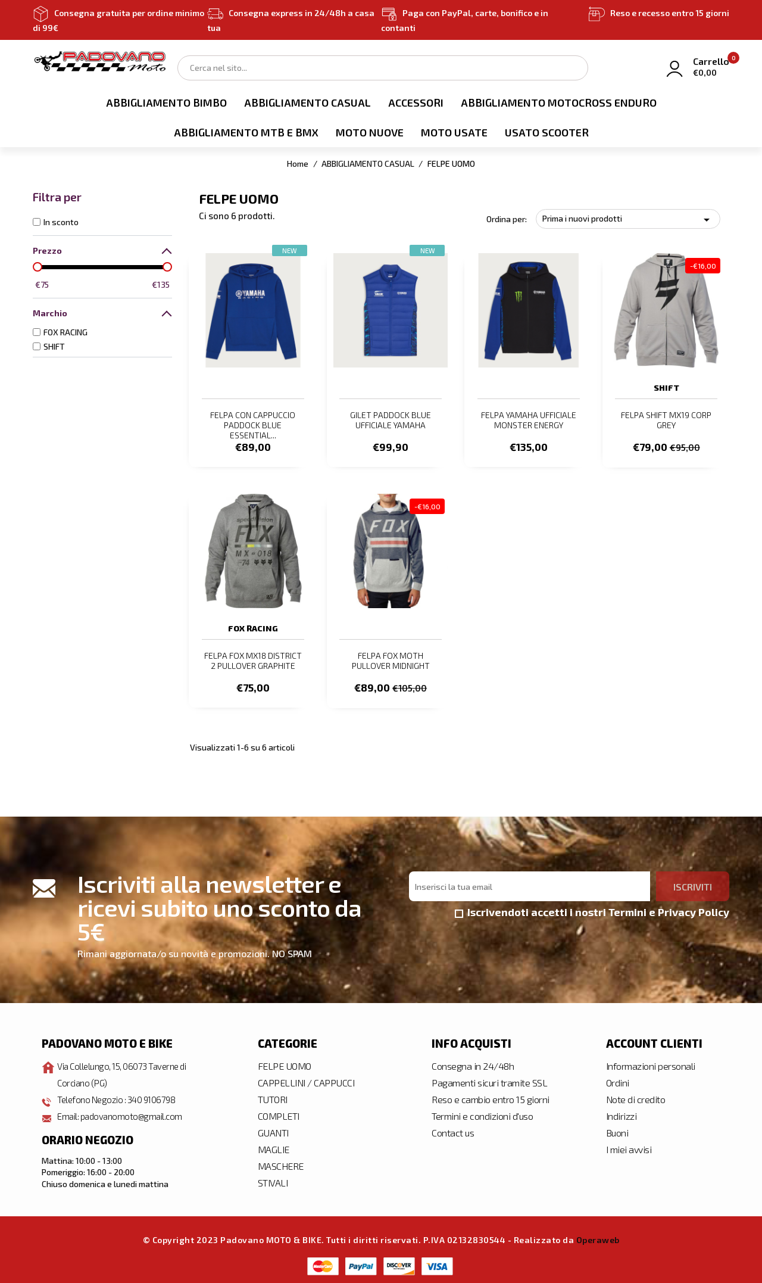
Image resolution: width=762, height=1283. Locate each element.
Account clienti (654, 1041)
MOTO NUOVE (370, 132)
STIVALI (273, 1180)
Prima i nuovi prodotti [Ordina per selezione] (628, 220)
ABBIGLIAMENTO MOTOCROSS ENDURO (559, 102)
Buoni (617, 1130)
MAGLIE (273, 1147)
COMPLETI (278, 1113)
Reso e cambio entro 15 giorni (490, 1097)
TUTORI (273, 1097)
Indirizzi (621, 1113)
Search (573, 67)
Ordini (617, 1080)
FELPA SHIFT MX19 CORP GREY (666, 420)
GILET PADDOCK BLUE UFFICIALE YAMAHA (390, 420)
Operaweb (598, 1237)
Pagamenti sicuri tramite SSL (489, 1080)
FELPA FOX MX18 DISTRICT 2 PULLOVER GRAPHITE (253, 659)
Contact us (453, 1130)
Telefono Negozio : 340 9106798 (120, 1097)
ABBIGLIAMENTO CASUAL (307, 102)
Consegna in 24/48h (473, 1063)
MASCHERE (281, 1163)
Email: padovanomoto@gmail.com (123, 1113)
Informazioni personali (650, 1063)
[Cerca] (382, 67)
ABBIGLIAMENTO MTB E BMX (246, 132)
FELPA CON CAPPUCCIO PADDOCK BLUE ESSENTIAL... (252, 425)
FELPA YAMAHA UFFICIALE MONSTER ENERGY (528, 420)
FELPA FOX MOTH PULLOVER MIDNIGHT (391, 659)
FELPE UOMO (284, 1063)
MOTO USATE (454, 132)
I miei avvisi (629, 1147)
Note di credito (636, 1097)
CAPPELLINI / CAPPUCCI (306, 1080)
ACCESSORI (416, 102)
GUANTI (273, 1130)
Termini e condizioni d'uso (482, 1113)
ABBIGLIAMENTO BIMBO (166, 102)
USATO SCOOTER (547, 132)
